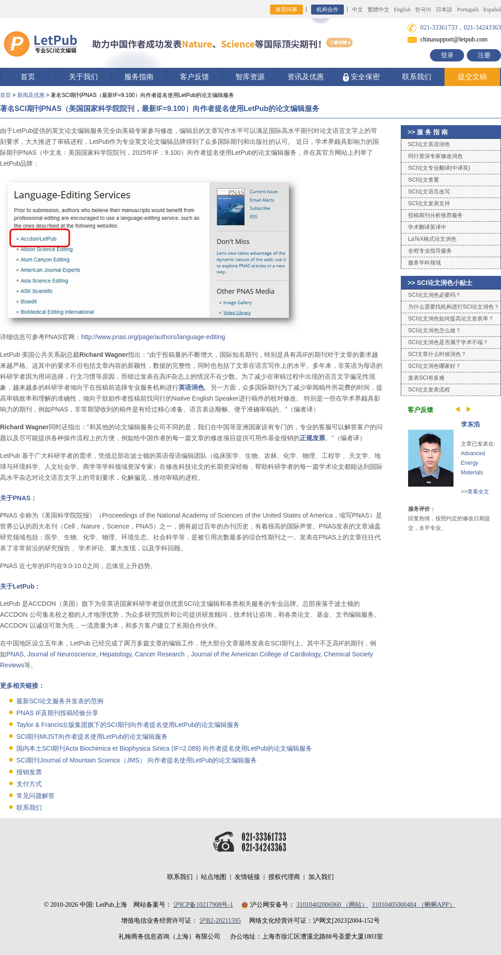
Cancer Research (159, 654)
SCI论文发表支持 (429, 203)
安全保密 (361, 77)
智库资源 (250, 77)
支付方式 (29, 783)
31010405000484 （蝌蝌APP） (413, 904)
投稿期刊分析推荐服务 (435, 215)
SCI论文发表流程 (429, 389)
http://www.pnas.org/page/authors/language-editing (153, 336)
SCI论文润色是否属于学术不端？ (448, 342)
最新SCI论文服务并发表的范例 (59, 701)
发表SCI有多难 (426, 378)
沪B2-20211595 (219, 920)
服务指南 (138, 77)
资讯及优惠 (305, 77)
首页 (27, 77)
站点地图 (213, 877)
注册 (484, 55)
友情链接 (247, 877)
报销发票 (29, 772)
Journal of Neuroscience (61, 654)
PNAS (15, 654)
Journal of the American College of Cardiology (255, 654)
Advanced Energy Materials (473, 463)
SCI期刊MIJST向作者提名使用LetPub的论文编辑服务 (92, 736)
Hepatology (116, 654)
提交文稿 (472, 77)
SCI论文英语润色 (429, 144)
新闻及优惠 (31, 95)
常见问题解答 (35, 795)
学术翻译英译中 (427, 227)
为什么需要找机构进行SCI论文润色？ (453, 307)
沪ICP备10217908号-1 (203, 904)
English (402, 9)
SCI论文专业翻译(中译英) (439, 168)
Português (468, 9)
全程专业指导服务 (430, 251)
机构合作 (327, 9)
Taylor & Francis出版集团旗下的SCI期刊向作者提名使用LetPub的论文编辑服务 (128, 724)
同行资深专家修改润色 (435, 156)
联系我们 (416, 77)
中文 (357, 9)
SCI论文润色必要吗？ (434, 295)
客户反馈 (194, 77)
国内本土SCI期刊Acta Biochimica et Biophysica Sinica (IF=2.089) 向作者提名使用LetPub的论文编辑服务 (164, 748)
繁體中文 (378, 9)
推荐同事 (286, 9)
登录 (447, 55)
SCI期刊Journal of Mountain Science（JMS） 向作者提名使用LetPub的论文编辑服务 (136, 760)
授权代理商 (284, 877)
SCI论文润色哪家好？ (434, 366)
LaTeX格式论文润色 (432, 239)
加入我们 (321, 877)
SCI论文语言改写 (429, 191)
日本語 (444, 9)
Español (492, 9)
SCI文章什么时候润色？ (437, 354)
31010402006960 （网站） (332, 904)
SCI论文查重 (423, 180)
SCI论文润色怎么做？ (434, 330)
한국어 (423, 9)
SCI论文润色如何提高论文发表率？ (451, 318)
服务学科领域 (424, 262)
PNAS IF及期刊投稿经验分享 (57, 712)
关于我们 (83, 77)
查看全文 (478, 491)
